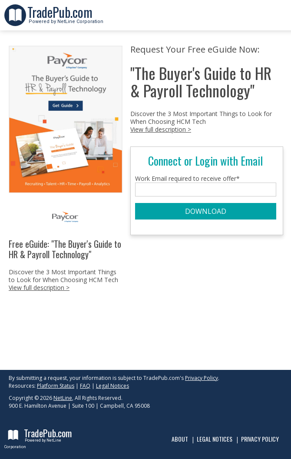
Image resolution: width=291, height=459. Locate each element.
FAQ (85, 385)
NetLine (62, 398)
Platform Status (55, 385)
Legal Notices (112, 385)
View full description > (39, 287)
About (180, 438)
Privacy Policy (201, 378)
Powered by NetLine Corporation (65, 18)
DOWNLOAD (205, 211)
